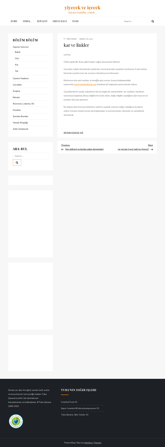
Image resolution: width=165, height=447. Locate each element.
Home (14, 21)
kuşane (16, 91)
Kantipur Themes (92, 442)
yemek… (27, 21)
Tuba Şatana (72, 38)
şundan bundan (20, 116)
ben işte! (42, 21)
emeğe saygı (60, 21)
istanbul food (67, 402)
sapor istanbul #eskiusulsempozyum (78, 408)
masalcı (16, 97)
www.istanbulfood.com (85, 84)
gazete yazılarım (21, 78)
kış (81, 132)
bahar (18, 52)
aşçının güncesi (71, 132)
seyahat (17, 110)
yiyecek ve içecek (82, 7)
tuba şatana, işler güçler (73, 414)
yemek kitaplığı (20, 122)
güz (17, 58)
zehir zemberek (20, 129)
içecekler (17, 84)
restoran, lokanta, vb (23, 103)
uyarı (75, 21)
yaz (16, 71)
